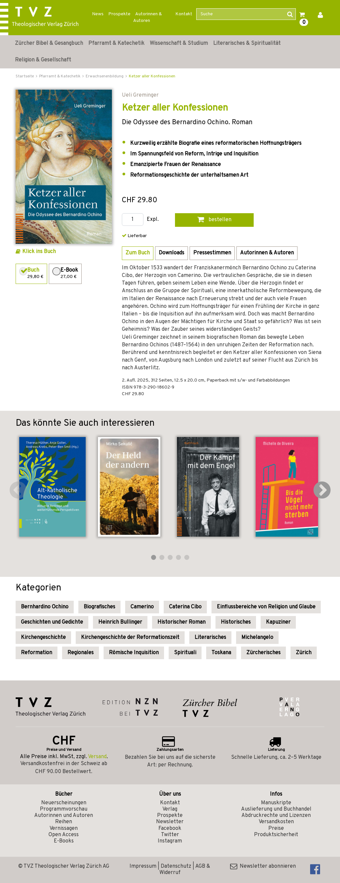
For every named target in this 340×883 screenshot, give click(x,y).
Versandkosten (276, 822)
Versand (97, 756)
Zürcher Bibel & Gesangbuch (49, 43)
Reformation (36, 653)
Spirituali (185, 653)
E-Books (64, 841)
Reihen (63, 822)
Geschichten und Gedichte (52, 622)
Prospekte (119, 14)
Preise (276, 828)
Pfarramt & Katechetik (116, 43)
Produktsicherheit (276, 835)
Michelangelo (257, 637)
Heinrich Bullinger (120, 622)
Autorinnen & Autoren (147, 17)
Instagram (170, 841)
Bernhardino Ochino (44, 607)
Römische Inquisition (134, 653)
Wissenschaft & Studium (179, 43)
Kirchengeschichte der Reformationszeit (130, 637)
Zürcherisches (263, 653)
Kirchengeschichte (43, 637)
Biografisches (99, 607)
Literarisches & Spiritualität (247, 43)
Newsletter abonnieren (263, 866)
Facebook (169, 828)
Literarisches (210, 637)
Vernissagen (63, 828)
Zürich (303, 653)
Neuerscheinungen (63, 803)
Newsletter (170, 822)
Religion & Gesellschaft (43, 60)
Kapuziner (278, 622)
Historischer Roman (181, 622)
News (98, 14)
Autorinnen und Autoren (63, 815)
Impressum (142, 866)
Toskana (221, 653)
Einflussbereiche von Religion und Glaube (266, 607)
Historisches (236, 622)
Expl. (153, 220)
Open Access (63, 835)
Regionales (80, 653)
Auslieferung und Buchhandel (276, 809)
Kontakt (183, 14)
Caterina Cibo (185, 607)
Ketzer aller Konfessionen (152, 76)
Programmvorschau (63, 809)
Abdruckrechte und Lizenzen (276, 815)
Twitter (170, 835)
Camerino (142, 607)
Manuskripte (276, 803)
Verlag (169, 809)
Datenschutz (176, 866)
